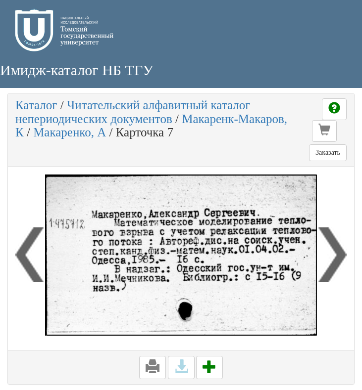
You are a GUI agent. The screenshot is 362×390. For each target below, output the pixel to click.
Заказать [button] (327, 152)
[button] (324, 131)
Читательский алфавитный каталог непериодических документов (132, 112)
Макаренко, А (69, 132)
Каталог (36, 105)
